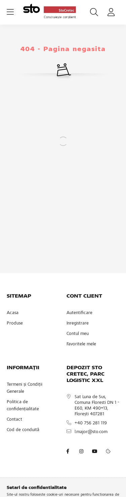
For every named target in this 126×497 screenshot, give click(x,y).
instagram (81, 451)
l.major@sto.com (91, 432)
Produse (15, 323)
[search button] (94, 12)
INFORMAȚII (23, 368)
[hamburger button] (10, 12)
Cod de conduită (23, 430)
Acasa (12, 313)
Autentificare (79, 313)
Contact (14, 419)
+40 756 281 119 (91, 423)
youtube (94, 451)
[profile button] (111, 12)
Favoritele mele (81, 344)
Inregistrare (78, 323)
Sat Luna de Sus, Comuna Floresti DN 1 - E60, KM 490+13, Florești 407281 (97, 405)
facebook (68, 451)
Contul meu (78, 334)
